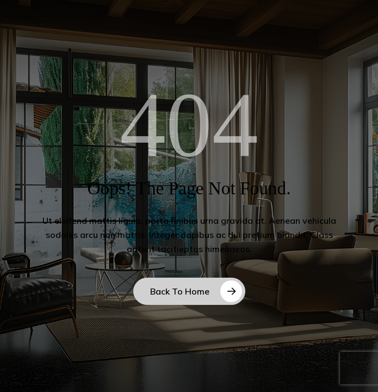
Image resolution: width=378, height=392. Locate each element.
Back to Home (179, 291)
